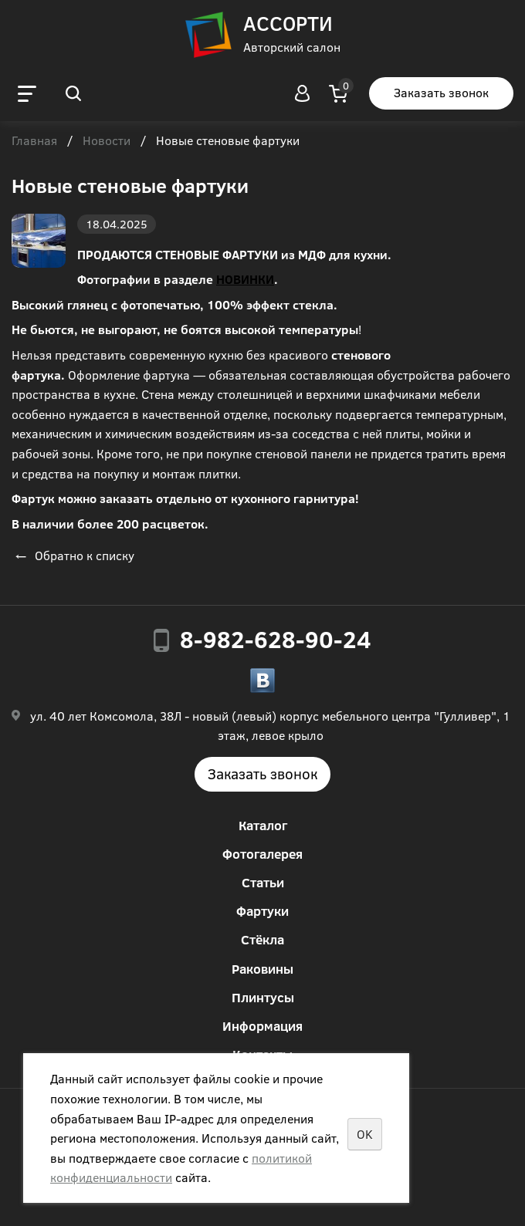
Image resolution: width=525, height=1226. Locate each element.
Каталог (263, 825)
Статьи (263, 882)
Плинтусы (263, 997)
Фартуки (262, 911)
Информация (262, 1026)
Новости (106, 141)
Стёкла (262, 939)
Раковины (262, 969)
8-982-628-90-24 (275, 638)
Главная (34, 141)
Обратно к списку (73, 555)
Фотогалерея (262, 854)
